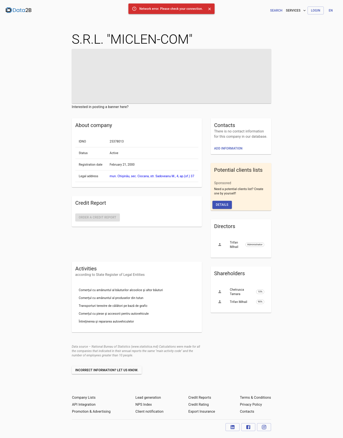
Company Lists (84, 397)
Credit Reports (199, 397)
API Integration (84, 404)
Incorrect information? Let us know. (106, 370)
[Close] (209, 9)
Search (276, 10)
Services (296, 10)
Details (222, 204)
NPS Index (143, 404)
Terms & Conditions (255, 397)
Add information (228, 148)
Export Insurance (201, 411)
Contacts (247, 411)
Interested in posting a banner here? (100, 107)
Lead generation (148, 397)
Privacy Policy (251, 404)
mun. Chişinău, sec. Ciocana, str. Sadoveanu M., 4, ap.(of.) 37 (152, 176)
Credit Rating (198, 404)
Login (315, 10)
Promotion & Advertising (91, 411)
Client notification (149, 411)
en (331, 10)
